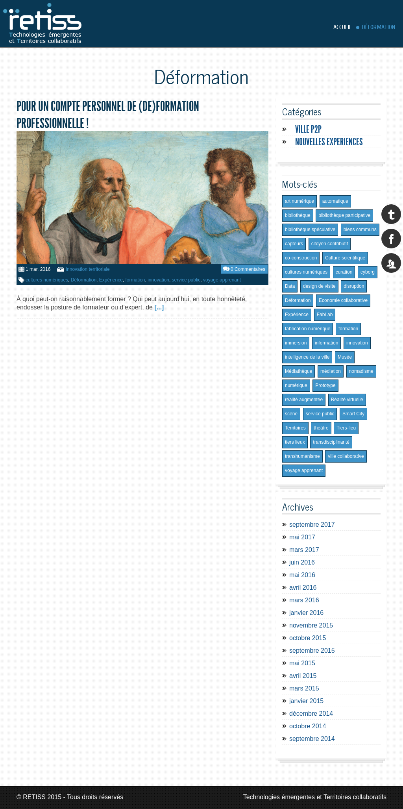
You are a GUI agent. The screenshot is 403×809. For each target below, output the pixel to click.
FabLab (325, 314)
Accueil (342, 27)
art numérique (299, 201)
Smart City (353, 414)
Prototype (325, 385)
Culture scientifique (345, 258)
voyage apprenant (222, 280)
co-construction (301, 258)
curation (344, 272)
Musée (345, 357)
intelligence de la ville (307, 357)
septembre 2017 (312, 524)
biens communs (360, 229)
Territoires (295, 428)
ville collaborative (346, 456)
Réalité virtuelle (347, 399)
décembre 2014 (311, 713)
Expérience (111, 280)
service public (186, 280)
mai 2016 (302, 575)
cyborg (367, 272)
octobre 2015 (307, 638)
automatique (335, 201)
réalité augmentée (304, 399)
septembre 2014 (312, 738)
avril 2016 (302, 587)
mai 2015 (302, 663)
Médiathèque (298, 371)
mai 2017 (302, 537)
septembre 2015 (312, 650)
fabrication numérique (307, 328)
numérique (296, 385)
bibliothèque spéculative (310, 229)
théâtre (321, 428)
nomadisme (361, 371)
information (326, 343)
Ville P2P (308, 129)
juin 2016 (302, 562)
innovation (158, 280)
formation (135, 280)
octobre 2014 (307, 726)
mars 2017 (304, 549)
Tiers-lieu (346, 428)
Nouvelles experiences (329, 142)
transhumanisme (302, 456)
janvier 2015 (306, 701)
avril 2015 (302, 675)
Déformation (378, 27)
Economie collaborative (343, 300)
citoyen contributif (329, 243)
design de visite (319, 286)
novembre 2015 (311, 625)
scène (291, 414)
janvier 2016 (306, 612)
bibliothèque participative (344, 215)
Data (290, 286)
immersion (296, 343)
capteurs (294, 243)
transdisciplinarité (331, 442)
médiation (330, 371)
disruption (354, 286)
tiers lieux (295, 442)
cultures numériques (47, 280)
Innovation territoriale (88, 269)
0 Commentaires (248, 269)
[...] (159, 307)
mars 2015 (304, 688)
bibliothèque (298, 215)
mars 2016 (304, 600)
